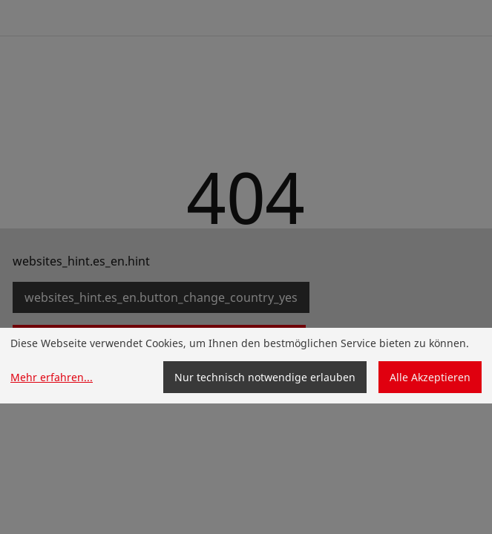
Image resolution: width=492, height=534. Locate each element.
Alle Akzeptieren (430, 377)
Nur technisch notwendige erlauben (264, 377)
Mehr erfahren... (51, 377)
